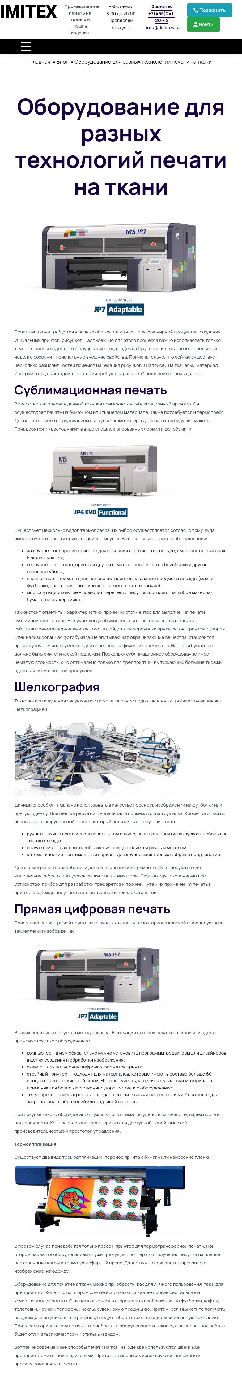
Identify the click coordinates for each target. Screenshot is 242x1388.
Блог (62, 61)
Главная (40, 61)
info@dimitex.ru (163, 27)
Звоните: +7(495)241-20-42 (162, 13)
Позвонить (209, 10)
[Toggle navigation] (26, 46)
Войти (203, 24)
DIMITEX (30, 9)
